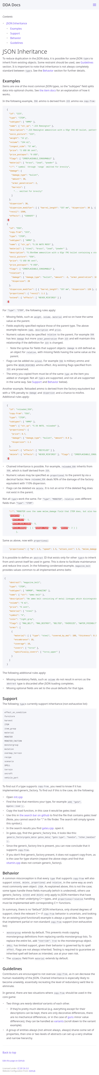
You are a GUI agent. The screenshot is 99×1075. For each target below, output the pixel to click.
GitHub (32, 1071)
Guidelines (16, 43)
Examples (16, 28)
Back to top (9, 1052)
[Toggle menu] (94, 5)
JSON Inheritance (16, 23)
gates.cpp (48, 828)
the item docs (48, 90)
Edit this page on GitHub (14, 1060)
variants (59, 1021)
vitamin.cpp (13, 863)
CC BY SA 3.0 (23, 1068)
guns (71, 1017)
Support (15, 33)
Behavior (15, 38)
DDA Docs (11, 4)
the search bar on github (34, 815)
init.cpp (18, 797)
